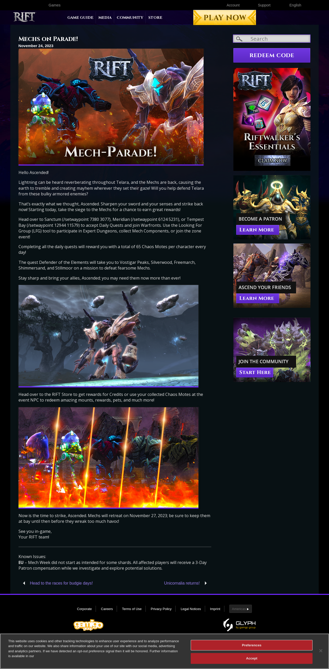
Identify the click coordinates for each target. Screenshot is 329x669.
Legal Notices (191, 609)
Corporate (84, 609)
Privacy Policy (161, 609)
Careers (107, 609)
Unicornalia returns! (182, 583)
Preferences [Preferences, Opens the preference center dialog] (251, 648)
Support (264, 5)
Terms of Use (132, 609)
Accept (251, 661)
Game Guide (80, 17)
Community (130, 17)
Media (105, 17)
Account (233, 5)
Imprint (215, 609)
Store (155, 17)
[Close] (320, 653)
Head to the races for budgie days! (61, 583)
